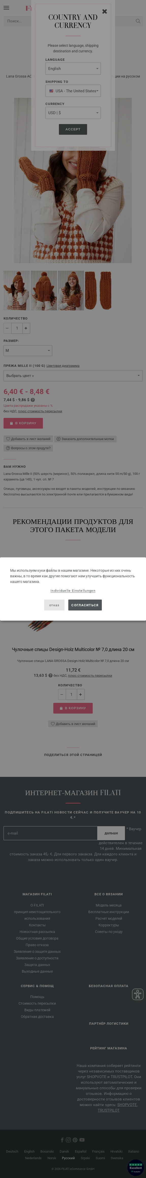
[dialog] (73, 589)
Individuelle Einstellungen (73, 591)
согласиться (85, 605)
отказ (54, 605)
